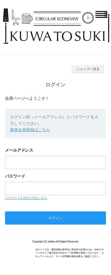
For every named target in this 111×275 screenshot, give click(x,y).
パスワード (15, 176)
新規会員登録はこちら (30, 130)
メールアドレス (19, 150)
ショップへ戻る (88, 69)
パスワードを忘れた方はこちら (26, 198)
